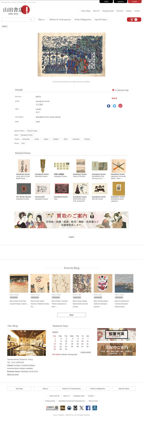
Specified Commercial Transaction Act (72, 401)
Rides (66, 139)
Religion (56, 139)
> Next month (85, 352)
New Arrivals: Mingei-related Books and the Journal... (80, 304)
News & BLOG (55, 396)
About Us (96, 11)
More (71, 315)
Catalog (128, 11)
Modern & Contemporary (60, 19)
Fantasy (87, 139)
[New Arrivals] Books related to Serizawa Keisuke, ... (101, 304)
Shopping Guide (107, 11)
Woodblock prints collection (118, 199)
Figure (46, 139)
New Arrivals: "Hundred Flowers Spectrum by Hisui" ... (60, 304)
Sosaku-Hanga (32, 131)
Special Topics (101, 19)
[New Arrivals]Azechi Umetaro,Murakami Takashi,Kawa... (122, 304)
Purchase (119, 11)
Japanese (120, 1)
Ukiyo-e (41, 19)
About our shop (13, 375)
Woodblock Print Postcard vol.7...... (99, 176)
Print (23, 143)
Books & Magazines (83, 19)
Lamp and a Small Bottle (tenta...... (23, 176)
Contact (137, 11)
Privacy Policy (50, 401)
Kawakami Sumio (27, 135)
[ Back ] (4, 26)
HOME (106, 1)
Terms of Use (93, 401)
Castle (36, 139)
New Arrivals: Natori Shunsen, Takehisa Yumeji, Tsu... (40, 304)
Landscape (26, 139)
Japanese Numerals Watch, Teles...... (118, 176)
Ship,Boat (76, 139)
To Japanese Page (120, 90)
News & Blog (85, 11)
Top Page (19, 389)
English (134, 1)
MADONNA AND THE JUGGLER (80, 199)
